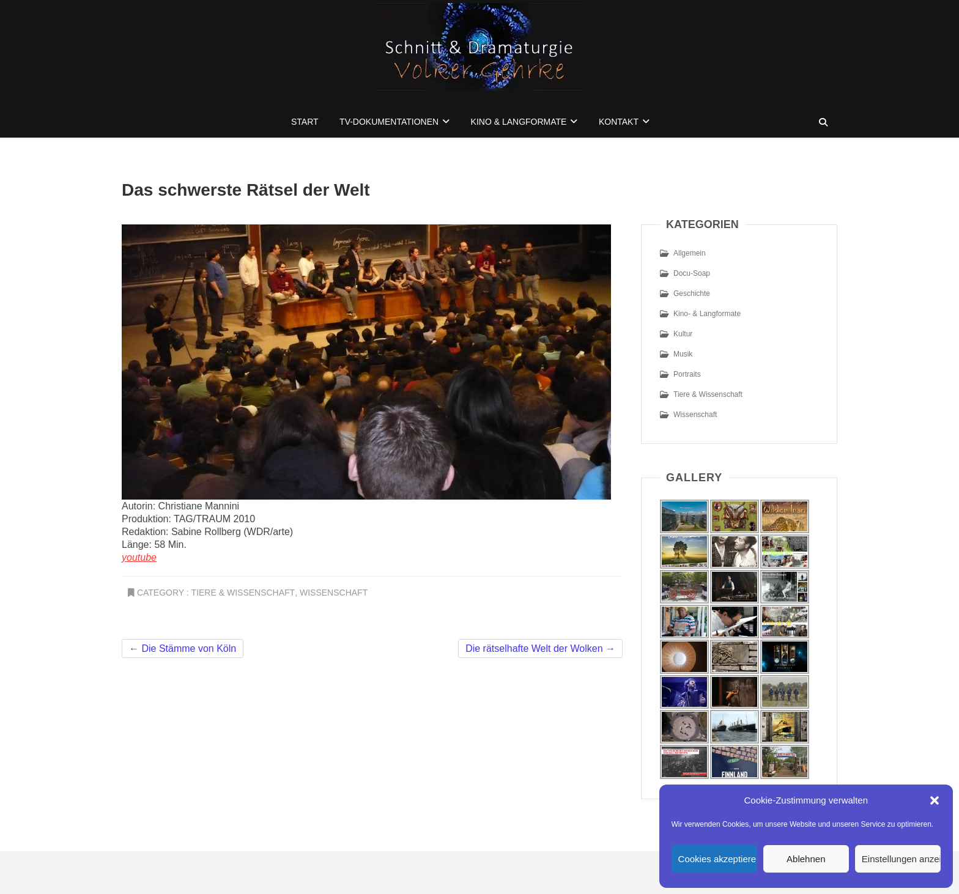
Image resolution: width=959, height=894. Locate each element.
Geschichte (691, 293)
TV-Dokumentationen (389, 122)
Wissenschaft (334, 592)
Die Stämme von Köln (182, 648)
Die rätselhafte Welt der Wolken (540, 648)
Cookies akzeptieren (717, 859)
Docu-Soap (691, 273)
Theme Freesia (474, 878)
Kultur (682, 334)
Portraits (687, 374)
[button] (934, 800)
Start (305, 122)
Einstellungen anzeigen (901, 859)
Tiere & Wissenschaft (243, 592)
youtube (139, 557)
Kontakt (619, 122)
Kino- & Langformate (707, 313)
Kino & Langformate (519, 122)
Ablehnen (806, 859)
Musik (682, 354)
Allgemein (689, 253)
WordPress (566, 878)
